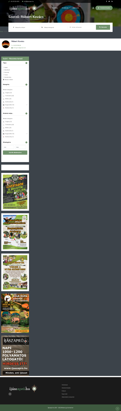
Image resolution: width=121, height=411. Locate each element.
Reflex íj (7, 99)
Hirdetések (65, 8)
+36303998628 (17, 45)
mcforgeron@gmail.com (19, 47)
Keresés (103, 27)
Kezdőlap (55, 8)
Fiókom (64, 391)
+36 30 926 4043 (14, 1)
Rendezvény (8, 77)
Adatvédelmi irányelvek (68, 397)
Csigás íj (7, 92)
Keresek (7, 72)
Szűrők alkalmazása (15, 152)
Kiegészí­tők (8, 105)
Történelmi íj (8, 95)
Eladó (6, 67)
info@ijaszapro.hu (29, 1)
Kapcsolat (76, 8)
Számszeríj (8, 102)
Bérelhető (7, 70)
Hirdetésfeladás (104, 8)
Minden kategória (7, 89)
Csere (6, 75)
